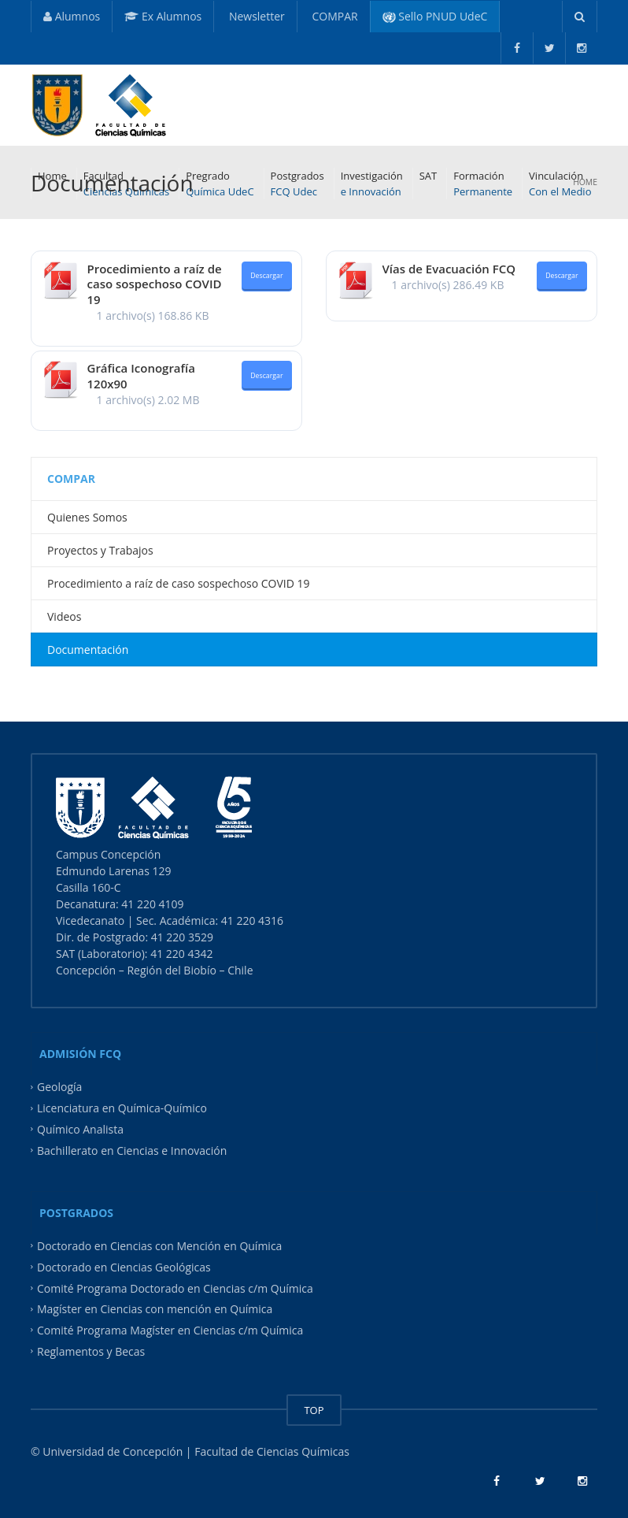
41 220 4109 (154, 903)
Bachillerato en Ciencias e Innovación (132, 1150)
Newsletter (255, 16)
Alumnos (71, 16)
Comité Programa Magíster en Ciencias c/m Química (170, 1330)
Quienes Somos (87, 517)
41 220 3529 (180, 937)
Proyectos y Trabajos (100, 550)
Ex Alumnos (162, 16)
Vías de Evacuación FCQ (449, 269)
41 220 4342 (181, 953)
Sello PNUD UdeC (435, 16)
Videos (64, 616)
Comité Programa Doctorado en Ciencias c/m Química (175, 1287)
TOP (313, 1410)
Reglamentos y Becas (91, 1351)
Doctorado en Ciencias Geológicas (124, 1266)
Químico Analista (80, 1129)
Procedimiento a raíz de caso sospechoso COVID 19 (154, 284)
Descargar (266, 275)
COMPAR (333, 16)
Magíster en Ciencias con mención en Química (154, 1308)
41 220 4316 (253, 920)
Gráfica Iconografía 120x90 (141, 376)
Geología (59, 1086)
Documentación (87, 649)
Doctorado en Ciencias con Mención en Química (159, 1245)
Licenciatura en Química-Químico (122, 1107)
